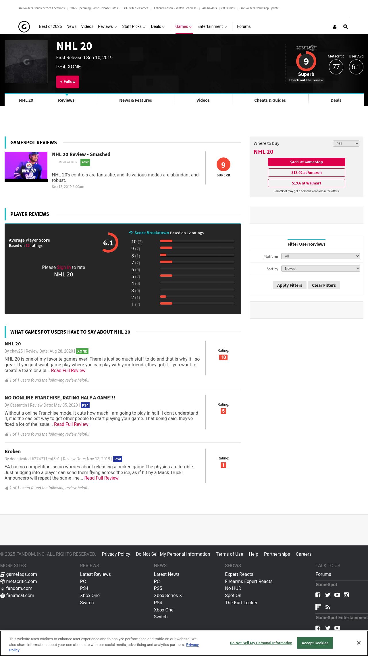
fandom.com (16, 588)
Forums (323, 574)
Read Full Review (68, 370)
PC (83, 581)
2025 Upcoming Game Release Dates (94, 8)
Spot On (233, 595)
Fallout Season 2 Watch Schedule (175, 8)
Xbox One (90, 595)
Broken (13, 451)
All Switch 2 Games (136, 8)
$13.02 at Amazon (306, 172)
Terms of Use (229, 554)
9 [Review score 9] (306, 61)
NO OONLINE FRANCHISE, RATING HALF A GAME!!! (60, 397)
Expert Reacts (239, 574)
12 (28, 245)
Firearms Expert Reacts (248, 581)
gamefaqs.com (18, 574)
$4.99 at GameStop (306, 161)
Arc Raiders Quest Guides (218, 8)
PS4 (84, 588)
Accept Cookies (315, 642)
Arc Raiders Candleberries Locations (41, 8)
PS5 (158, 588)
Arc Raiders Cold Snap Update (259, 8)
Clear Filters (324, 285)
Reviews (66, 100)
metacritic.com (18, 581)
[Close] (358, 642)
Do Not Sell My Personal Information (173, 554)
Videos (203, 100)
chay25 (16, 351)
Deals (336, 100)
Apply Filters (289, 285)
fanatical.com (17, 595)
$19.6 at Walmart (306, 183)
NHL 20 (74, 46)
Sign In (64, 267)
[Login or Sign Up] (334, 27)
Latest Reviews (95, 574)
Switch (87, 602)
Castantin (18, 405)
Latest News (167, 574)
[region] (184, 643)
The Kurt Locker (241, 602)
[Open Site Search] (346, 27)
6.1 (356, 67)
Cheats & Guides (270, 100)
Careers (304, 554)
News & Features (135, 100)
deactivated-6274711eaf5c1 (35, 459)
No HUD (233, 588)
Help (253, 554)
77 (336, 67)
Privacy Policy (116, 554)
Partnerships (277, 554)
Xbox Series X (168, 595)
